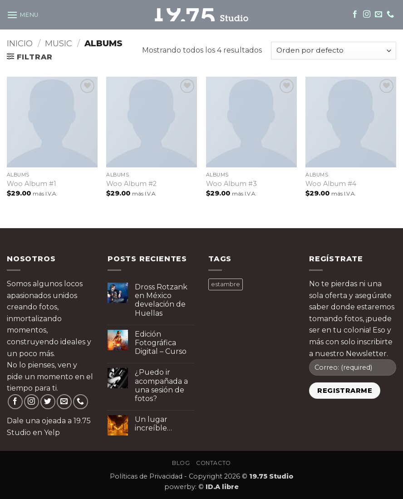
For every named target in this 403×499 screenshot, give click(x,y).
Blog (181, 463)
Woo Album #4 (330, 184)
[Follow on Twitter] (47, 401)
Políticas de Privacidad (146, 476)
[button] (23, 15)
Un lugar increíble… (153, 423)
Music (58, 43)
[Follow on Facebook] (355, 14)
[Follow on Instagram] (366, 14)
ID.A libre (222, 487)
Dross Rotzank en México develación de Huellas (161, 300)
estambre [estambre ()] (225, 284)
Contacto (213, 463)
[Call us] (390, 14)
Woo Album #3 (231, 184)
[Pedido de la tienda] (333, 50)
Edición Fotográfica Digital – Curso (161, 343)
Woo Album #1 (31, 184)
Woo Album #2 (131, 184)
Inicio (20, 43)
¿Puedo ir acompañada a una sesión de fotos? (161, 385)
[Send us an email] (378, 14)
